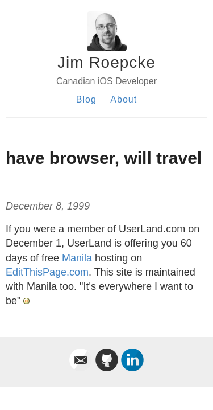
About (123, 99)
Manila (77, 258)
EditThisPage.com (47, 272)
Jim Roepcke (106, 62)
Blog (86, 99)
